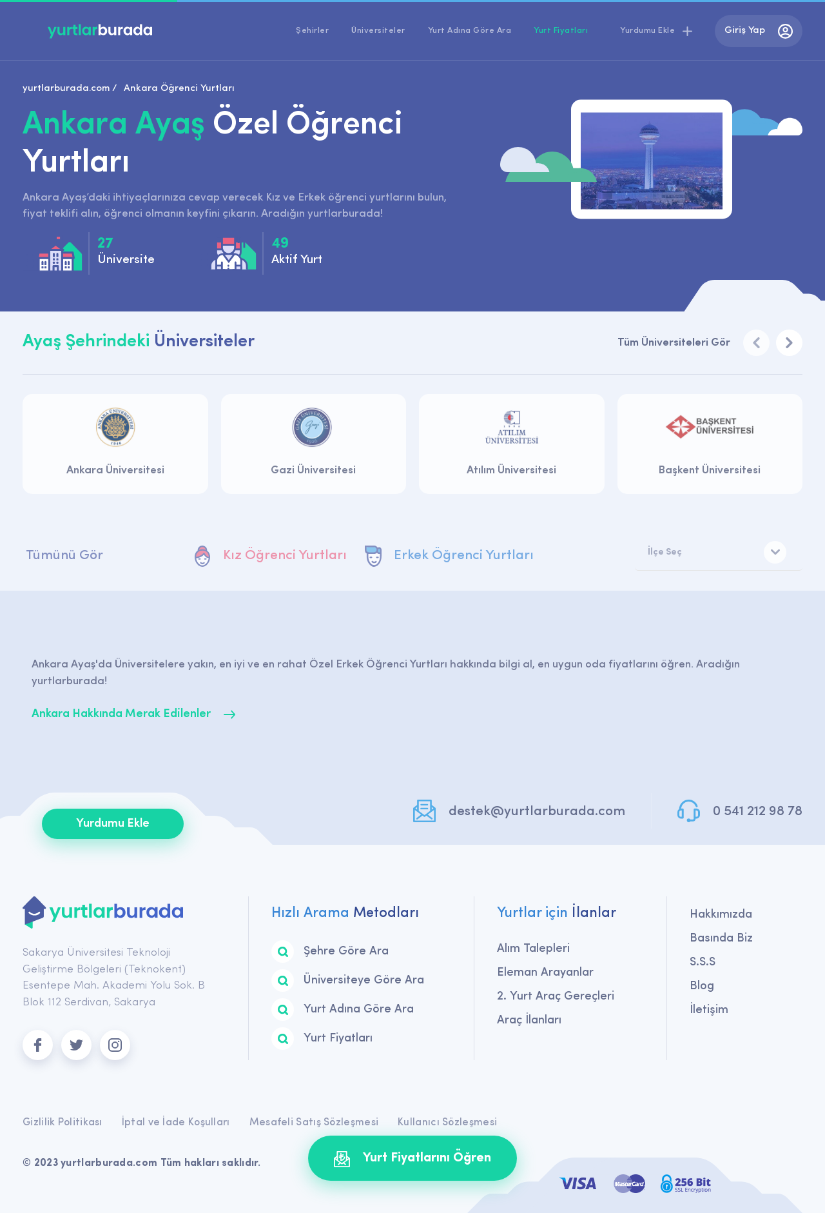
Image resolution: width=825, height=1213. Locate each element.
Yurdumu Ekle (113, 824)
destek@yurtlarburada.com (537, 811)
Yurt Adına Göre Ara (470, 30)
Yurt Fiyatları (561, 30)
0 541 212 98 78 (757, 811)
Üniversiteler (378, 30)
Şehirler (312, 30)
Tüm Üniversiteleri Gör (673, 342)
